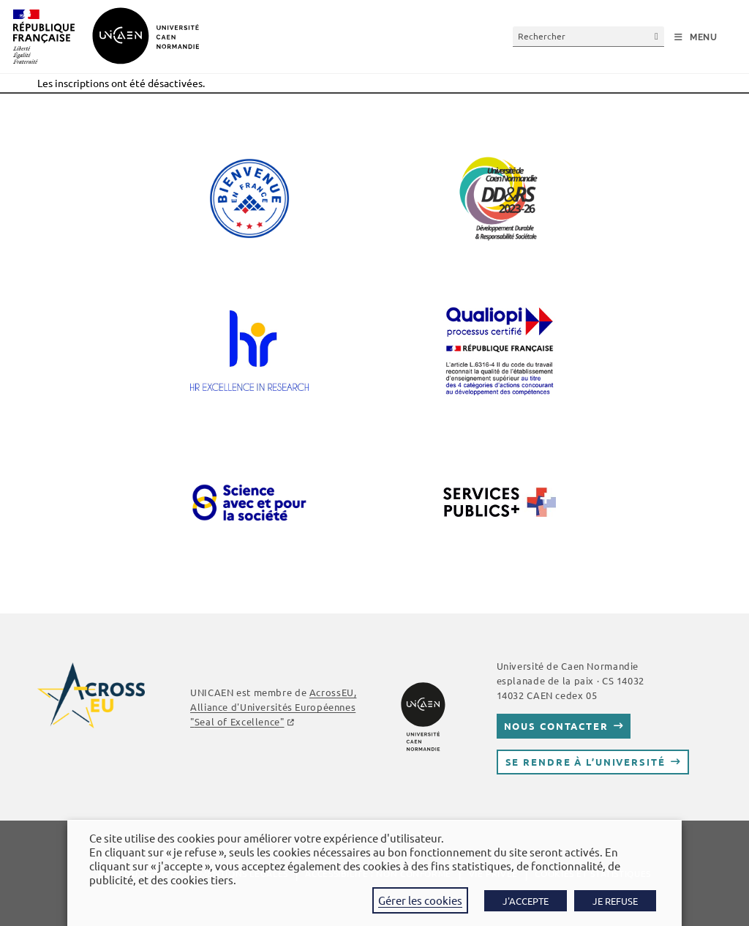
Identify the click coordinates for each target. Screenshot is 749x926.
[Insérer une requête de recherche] (588, 36)
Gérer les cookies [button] (420, 900)
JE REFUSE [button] (615, 901)
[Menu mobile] (696, 37)
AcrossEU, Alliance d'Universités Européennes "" (273, 707)
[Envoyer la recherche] (657, 36)
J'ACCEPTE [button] (526, 901)
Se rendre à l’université (585, 761)
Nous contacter (556, 726)
